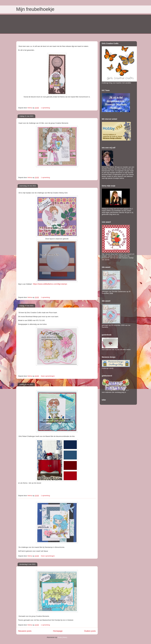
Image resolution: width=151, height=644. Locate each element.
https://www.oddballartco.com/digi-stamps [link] (50, 284)
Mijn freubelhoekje (35, 9)
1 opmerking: (46, 108)
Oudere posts (90, 631)
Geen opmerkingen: (48, 376)
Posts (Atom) (62, 637)
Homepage (57, 631)
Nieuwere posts (24, 631)
